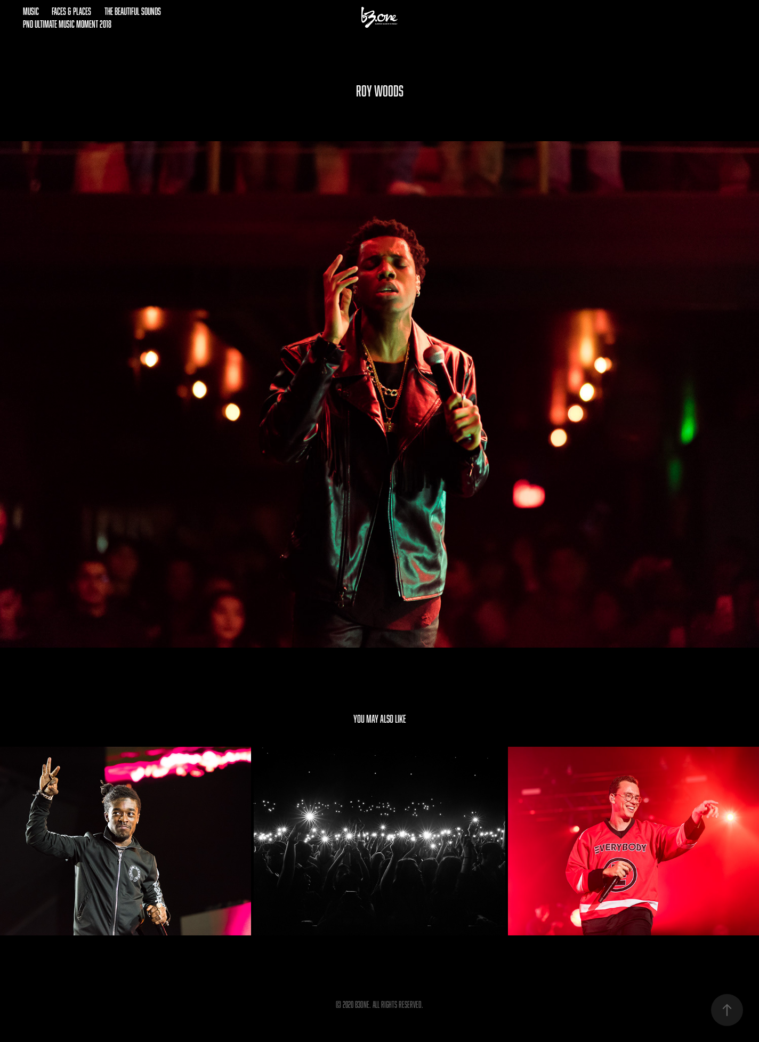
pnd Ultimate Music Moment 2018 (67, 24)
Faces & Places (71, 11)
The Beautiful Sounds (132, 11)
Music (31, 11)
